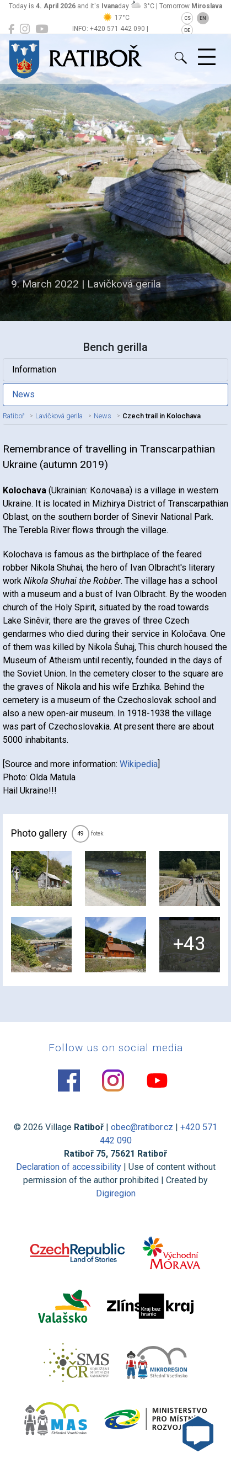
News (23, 394)
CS (187, 18)
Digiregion (116, 1193)
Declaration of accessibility (68, 1167)
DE (187, 30)
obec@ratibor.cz (142, 1127)
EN (203, 18)
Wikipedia (139, 764)
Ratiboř (13, 416)
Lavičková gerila (59, 416)
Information (34, 369)
